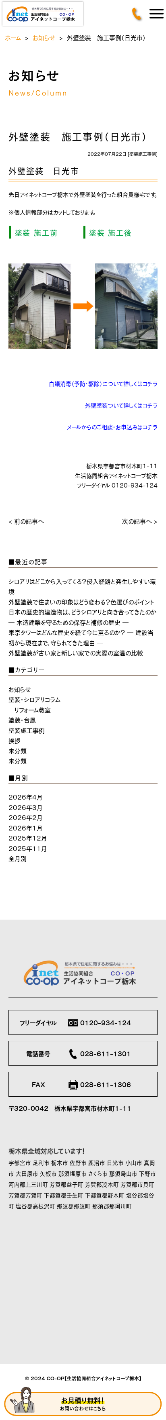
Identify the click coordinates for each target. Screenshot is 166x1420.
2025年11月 (27, 848)
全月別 (17, 858)
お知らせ (44, 37)
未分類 (17, 750)
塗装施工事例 (142, 153)
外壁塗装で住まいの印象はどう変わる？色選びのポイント (81, 601)
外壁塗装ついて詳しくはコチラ (121, 404)
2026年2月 (25, 817)
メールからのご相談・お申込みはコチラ (112, 426)
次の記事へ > (140, 520)
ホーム (13, 37)
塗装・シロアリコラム (34, 699)
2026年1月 (25, 827)
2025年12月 (27, 837)
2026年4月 (25, 796)
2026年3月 (25, 807)
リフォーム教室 (33, 709)
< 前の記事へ (26, 520)
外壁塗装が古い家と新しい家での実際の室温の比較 (75, 652)
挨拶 (14, 740)
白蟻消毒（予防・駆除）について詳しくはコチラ (103, 383)
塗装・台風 (22, 719)
